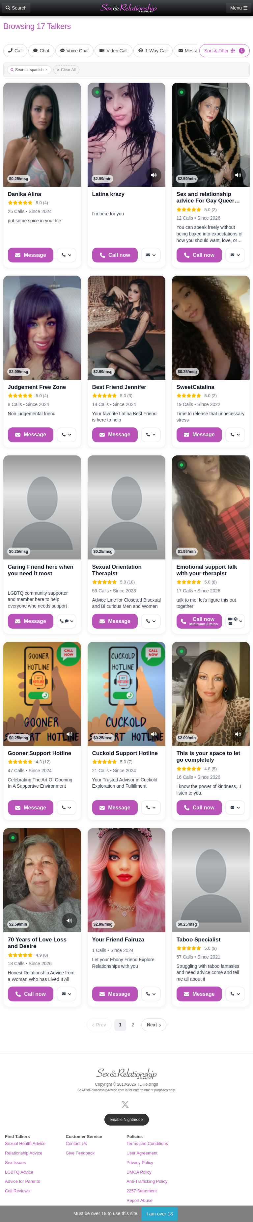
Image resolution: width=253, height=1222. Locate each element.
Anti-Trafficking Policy (146, 1181)
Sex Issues (15, 1162)
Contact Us (76, 1143)
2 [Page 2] (132, 1024)
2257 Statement (141, 1190)
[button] (97, 92)
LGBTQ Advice (19, 1172)
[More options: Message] (151, 255)
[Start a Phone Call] (115, 255)
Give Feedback (80, 1153)
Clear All (66, 70)
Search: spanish (29, 70)
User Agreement (141, 1153)
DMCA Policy (139, 1172)
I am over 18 (160, 1213)
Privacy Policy (139, 1162)
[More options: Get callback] (66, 255)
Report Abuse (139, 1200)
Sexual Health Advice (25, 1143)
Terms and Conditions (147, 1143)
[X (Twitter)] (126, 1104)
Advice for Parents (22, 1181)
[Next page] (153, 1024)
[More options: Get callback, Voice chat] (66, 621)
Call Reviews (17, 1190)
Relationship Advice (23, 1153)
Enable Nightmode (126, 1119)
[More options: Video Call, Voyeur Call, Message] (235, 621)
